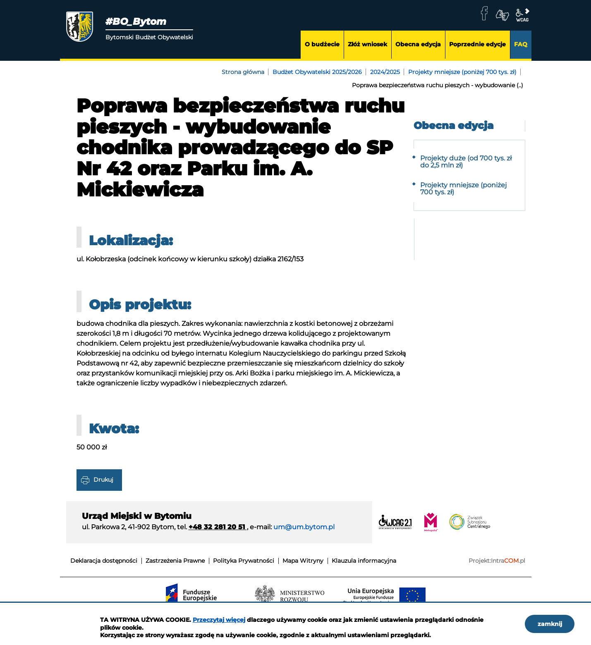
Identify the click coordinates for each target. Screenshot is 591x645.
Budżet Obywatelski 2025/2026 (317, 72)
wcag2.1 (522, 15)
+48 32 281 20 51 (218, 527)
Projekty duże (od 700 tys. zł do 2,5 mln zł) (466, 162)
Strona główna (243, 72)
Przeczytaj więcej (219, 620)
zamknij (550, 624)
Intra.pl (508, 561)
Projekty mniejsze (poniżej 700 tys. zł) (462, 72)
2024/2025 (385, 72)
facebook (484, 13)
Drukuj (103, 479)
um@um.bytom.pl (304, 527)
